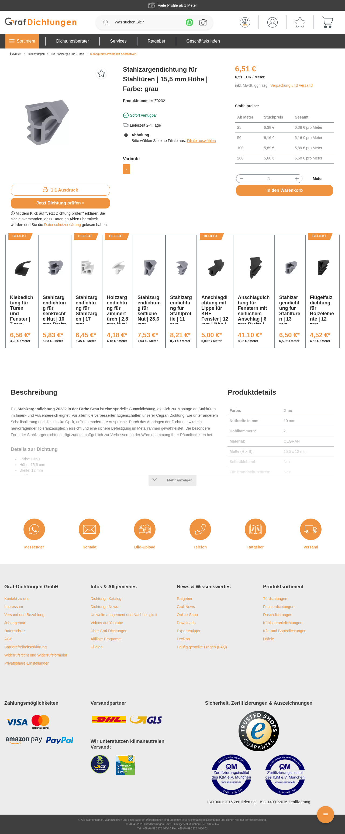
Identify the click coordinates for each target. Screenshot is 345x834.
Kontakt (89, 547)
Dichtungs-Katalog (106, 598)
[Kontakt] (89, 529)
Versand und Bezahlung (24, 615)
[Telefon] (200, 529)
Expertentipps (188, 631)
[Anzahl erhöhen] (296, 179)
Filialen (96, 647)
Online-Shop (187, 615)
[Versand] (311, 529)
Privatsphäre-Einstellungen (26, 663)
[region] (60, 122)
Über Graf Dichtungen (109, 631)
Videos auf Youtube (107, 623)
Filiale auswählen (201, 140)
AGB (8, 639)
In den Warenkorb (285, 190)
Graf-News (186, 606)
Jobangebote (15, 623)
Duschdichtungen (277, 615)
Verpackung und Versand (291, 85)
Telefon (200, 547)
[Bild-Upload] (145, 529)
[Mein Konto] (272, 22)
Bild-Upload (145, 547)
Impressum (13, 606)
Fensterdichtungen (278, 606)
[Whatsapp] (189, 22)
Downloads (186, 623)
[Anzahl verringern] (241, 179)
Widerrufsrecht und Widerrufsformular (35, 655)
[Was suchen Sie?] (147, 22)
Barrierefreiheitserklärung (25, 647)
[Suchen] (106, 22)
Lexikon (183, 639)
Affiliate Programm (106, 639)
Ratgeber (255, 547)
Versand (310, 547)
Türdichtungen (275, 598)
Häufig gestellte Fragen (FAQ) (202, 647)
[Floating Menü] (325, 814)
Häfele (268, 639)
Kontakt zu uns (16, 598)
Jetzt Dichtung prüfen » (60, 203)
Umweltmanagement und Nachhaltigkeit (124, 615)
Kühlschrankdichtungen (282, 623)
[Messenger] (34, 529)
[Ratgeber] (255, 529)
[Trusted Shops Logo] (259, 731)
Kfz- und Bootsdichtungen (284, 631)
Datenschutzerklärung (62, 225)
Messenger (34, 547)
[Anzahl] (269, 179)
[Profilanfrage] (203, 22)
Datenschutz (14, 631)
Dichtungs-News (104, 606)
